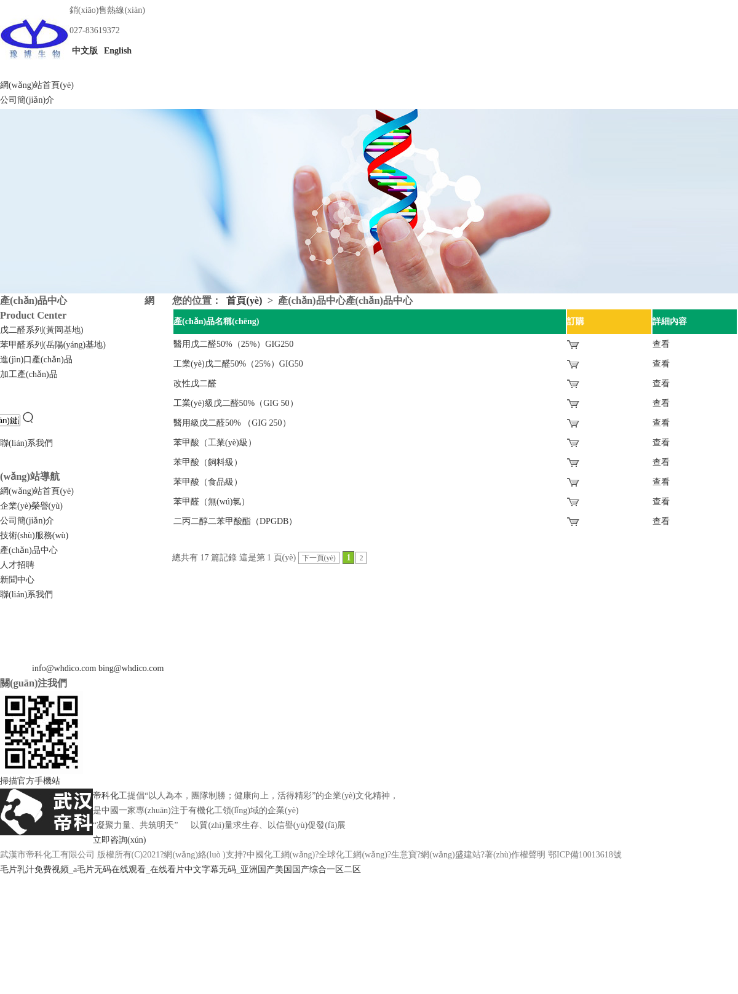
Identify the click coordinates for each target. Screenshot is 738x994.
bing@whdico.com (131, 668)
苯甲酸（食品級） (207, 482)
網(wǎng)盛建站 (450, 854)
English (117, 50)
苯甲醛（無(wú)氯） (211, 501)
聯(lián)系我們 (26, 443)
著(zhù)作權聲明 (515, 854)
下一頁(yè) (319, 558)
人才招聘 (17, 565)
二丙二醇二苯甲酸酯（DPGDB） (235, 521)
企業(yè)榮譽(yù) (31, 506)
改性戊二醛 (194, 383)
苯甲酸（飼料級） (207, 462)
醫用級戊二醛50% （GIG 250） (232, 422)
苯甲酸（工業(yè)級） (214, 442)
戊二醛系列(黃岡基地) (41, 330)
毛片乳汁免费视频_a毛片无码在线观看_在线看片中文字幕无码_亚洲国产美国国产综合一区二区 (180, 869)
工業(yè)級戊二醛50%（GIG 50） (235, 403)
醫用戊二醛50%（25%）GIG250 (233, 344)
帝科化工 (110, 795)
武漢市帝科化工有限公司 (47, 854)
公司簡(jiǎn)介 (27, 100)
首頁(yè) (244, 300)
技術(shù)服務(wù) (34, 535)
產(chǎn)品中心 (29, 550)
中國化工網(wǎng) (281, 854)
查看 (661, 344)
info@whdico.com (64, 668)
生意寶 (404, 854)
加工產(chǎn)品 (29, 374)
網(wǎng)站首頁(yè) (37, 85)
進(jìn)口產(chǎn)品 (36, 359)
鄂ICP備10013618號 (585, 854)
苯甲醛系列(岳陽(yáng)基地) (53, 344)
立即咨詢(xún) (119, 840)
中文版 (83, 50)
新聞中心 (17, 579)
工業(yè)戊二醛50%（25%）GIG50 (238, 363)
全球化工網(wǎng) (353, 854)
